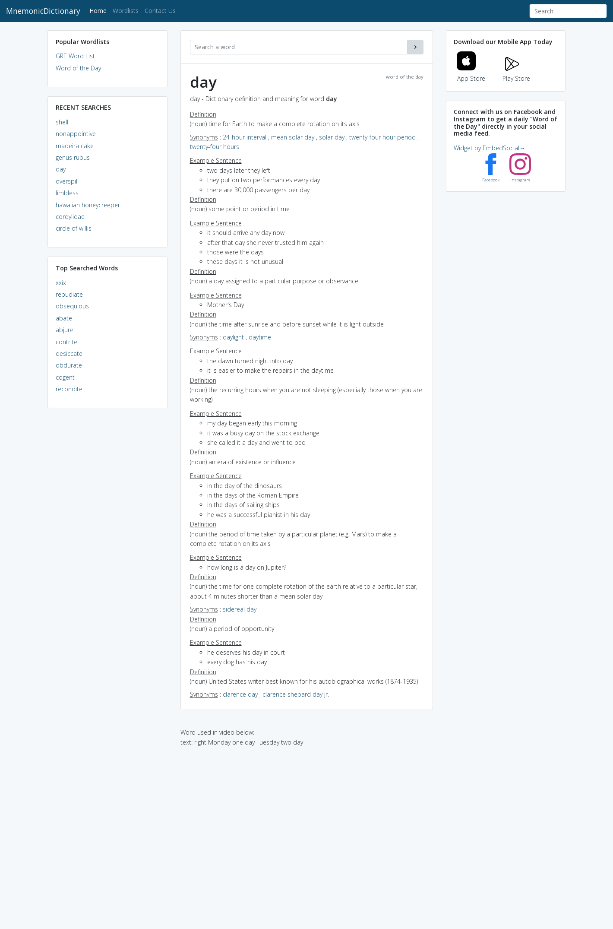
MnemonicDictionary (43, 11)
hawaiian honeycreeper (88, 205)
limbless (67, 193)
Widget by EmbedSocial (489, 148)
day (61, 169)
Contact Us (160, 10)
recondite (69, 389)
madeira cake (75, 146)
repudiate (69, 294)
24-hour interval (244, 137)
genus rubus (73, 157)
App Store (471, 73)
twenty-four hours (214, 147)
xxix (61, 283)
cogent (65, 377)
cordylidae (70, 216)
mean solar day (292, 137)
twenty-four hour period (382, 137)
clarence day (240, 694)
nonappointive (76, 134)
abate (64, 318)
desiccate (69, 353)
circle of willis (74, 228)
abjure (64, 330)
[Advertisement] (107, 546)
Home (99, 10)
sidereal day (239, 609)
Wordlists (126, 10)
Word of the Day (78, 68)
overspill (67, 181)
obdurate (69, 365)
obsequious (72, 306)
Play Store (516, 73)
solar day (331, 137)
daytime (260, 337)
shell (62, 122)
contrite (66, 342)
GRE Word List (75, 56)
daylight (233, 337)
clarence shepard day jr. (295, 694)
